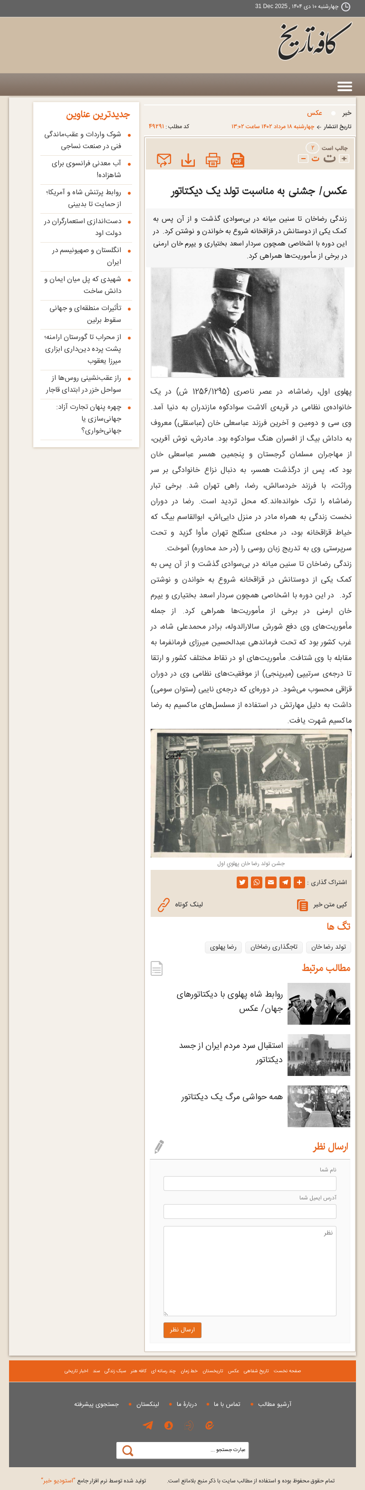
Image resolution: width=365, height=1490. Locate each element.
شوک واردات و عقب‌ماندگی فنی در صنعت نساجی (82, 140)
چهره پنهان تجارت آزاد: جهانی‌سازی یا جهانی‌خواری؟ (88, 419)
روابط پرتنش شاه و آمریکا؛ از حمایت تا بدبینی (83, 198)
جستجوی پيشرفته (96, 1404)
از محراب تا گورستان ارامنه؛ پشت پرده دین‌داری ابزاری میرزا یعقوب (82, 349)
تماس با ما (227, 1404)
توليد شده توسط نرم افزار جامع (93, 1481)
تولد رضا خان (328, 947)
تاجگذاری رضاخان (274, 947)
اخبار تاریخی (76, 1371)
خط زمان (189, 1371)
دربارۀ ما (187, 1404)
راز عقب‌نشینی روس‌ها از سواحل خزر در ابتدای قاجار (83, 384)
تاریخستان (212, 1371)
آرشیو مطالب (274, 1404)
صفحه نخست (287, 1371)
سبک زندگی (115, 1371)
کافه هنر (138, 1371)
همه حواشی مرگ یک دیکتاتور (232, 1097)
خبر (347, 113)
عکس (314, 113)
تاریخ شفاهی (256, 1371)
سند (96, 1371)
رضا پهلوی (223, 947)
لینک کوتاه (180, 905)
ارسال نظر (182, 1330)
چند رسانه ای (163, 1371)
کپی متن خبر (322, 905)
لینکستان (147, 1404)
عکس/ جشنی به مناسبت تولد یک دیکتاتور (259, 191)
